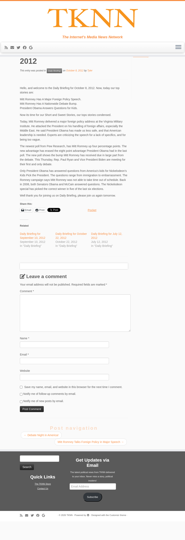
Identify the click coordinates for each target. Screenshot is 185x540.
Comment (27, 309)
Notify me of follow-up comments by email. (49, 412)
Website (25, 389)
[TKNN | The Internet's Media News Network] (92, 19)
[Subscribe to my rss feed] (7, 50)
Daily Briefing (54, 89)
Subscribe (92, 515)
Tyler (89, 89)
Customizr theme (118, 534)
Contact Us (42, 507)
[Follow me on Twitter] (20, 50)
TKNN (70, 534)
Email (24, 373)
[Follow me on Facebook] (26, 50)
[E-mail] (13, 50)
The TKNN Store (43, 503)
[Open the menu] (178, 50)
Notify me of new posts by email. (43, 419)
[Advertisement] (157, 97)
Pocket (92, 228)
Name (24, 357)
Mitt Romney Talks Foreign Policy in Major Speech (91, 460)
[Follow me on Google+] (32, 50)
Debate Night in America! (41, 454)
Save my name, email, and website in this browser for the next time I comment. (73, 405)
